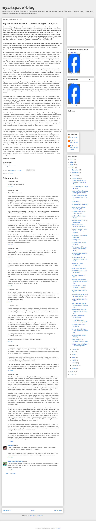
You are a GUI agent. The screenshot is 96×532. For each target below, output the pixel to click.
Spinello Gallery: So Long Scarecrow (80, 221)
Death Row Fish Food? (79, 268)
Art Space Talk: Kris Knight (80, 204)
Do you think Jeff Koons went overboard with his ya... (80, 330)
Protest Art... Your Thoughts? (77, 264)
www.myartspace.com (9, 166)
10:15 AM (10, 370)
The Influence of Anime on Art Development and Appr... (80, 248)
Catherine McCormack (74, 141)
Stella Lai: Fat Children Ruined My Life (79, 208)
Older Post (58, 510)
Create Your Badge (73, 105)
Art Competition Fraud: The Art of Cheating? (79, 286)
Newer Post (7, 510)
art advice (10, 173)
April (73, 360)
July (73, 352)
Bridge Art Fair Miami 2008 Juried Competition (80, 345)
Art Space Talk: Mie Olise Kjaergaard (79, 254)
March (74, 363)
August (74, 349)
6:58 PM (10, 257)
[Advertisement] (33, 491)
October (74, 175)
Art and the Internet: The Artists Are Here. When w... (79, 197)
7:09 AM (10, 286)
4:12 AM (10, 470)
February (75, 365)
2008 (72, 167)
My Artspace (71, 83)
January (74, 368)
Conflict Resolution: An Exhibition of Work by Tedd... (79, 182)
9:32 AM (10, 341)
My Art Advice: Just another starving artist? (79, 321)
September (75, 178)
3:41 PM (10, 457)
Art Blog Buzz (76, 201)
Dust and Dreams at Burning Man (78, 316)
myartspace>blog (18, 7)
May (73, 357)
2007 (72, 372)
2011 (72, 159)
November (75, 172)
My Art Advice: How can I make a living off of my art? (79, 311)
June (73, 354)
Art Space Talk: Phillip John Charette (78, 212)
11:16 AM (10, 441)
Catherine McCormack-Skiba (74, 147)
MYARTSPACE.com (73, 52)
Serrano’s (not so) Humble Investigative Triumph (80, 192)
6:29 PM (10, 244)
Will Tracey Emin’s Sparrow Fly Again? (78, 225)
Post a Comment (10, 473)
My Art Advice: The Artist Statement (79, 271)
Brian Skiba (73, 137)
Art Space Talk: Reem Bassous (78, 325)
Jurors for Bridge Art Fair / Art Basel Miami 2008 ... (80, 295)
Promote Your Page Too (74, 73)
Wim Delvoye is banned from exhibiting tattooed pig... (80, 305)
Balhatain (11, 445)
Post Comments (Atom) (36, 516)
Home (33, 510)
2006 (72, 374)
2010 (72, 162)
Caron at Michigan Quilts (15, 461)
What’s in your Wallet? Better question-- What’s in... (80, 281)
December (75, 170)
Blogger (58, 528)
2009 (72, 165)
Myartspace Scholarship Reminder (79, 236)
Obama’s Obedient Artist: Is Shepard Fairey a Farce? (79, 230)
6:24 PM (10, 186)
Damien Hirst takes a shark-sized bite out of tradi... (79, 259)
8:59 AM (10, 302)
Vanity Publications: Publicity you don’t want (80, 340)
